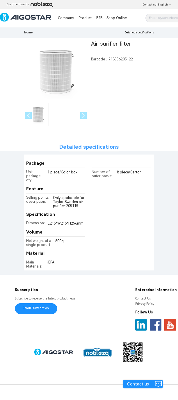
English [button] (165, 4)
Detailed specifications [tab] (89, 147)
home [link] (28, 32)
